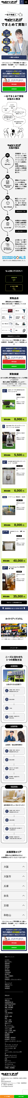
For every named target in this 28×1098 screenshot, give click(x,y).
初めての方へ (8, 961)
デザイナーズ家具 (9, 1027)
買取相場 (7, 963)
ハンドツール (8, 998)
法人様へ (7, 968)
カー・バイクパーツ (10, 1062)
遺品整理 (7, 974)
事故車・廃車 (8, 1016)
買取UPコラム (8, 984)
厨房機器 (7, 1034)
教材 (6, 1018)
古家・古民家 (8, 1021)
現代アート (8, 1023)
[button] (25, 634)
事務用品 (7, 1035)
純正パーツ (8, 1060)
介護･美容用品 (9, 1012)
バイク (6, 1014)
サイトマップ (8, 983)
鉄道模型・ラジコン (10, 1039)
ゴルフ (6, 1050)
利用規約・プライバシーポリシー (13, 980)
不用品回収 (8, 972)
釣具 (6, 1058)
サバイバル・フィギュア (11, 1044)
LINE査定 (7, 986)
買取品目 (7, 965)
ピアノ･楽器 (8, 1019)
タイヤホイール (9, 1064)
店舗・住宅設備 (9, 1032)
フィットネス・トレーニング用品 (13, 1052)
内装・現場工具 (9, 1005)
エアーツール (8, 1009)
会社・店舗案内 (9, 976)
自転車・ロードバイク (11, 1055)
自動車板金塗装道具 (10, 1004)
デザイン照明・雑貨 (10, 1030)
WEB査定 (7, 988)
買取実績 (7, 970)
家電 (6, 1011)
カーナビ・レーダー (10, 1066)
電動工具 (7, 1000)
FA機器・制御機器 (10, 1067)
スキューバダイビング (11, 1046)
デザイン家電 (8, 1028)
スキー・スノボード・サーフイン (13, 1042)
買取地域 (7, 967)
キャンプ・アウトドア (11, 1057)
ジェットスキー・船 (10, 1048)
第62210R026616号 (6, 1081)
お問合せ (7, 977)
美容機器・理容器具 (10, 1037)
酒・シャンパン (9, 1025)
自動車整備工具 (9, 1002)
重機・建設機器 (9, 1007)
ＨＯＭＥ (7, 960)
